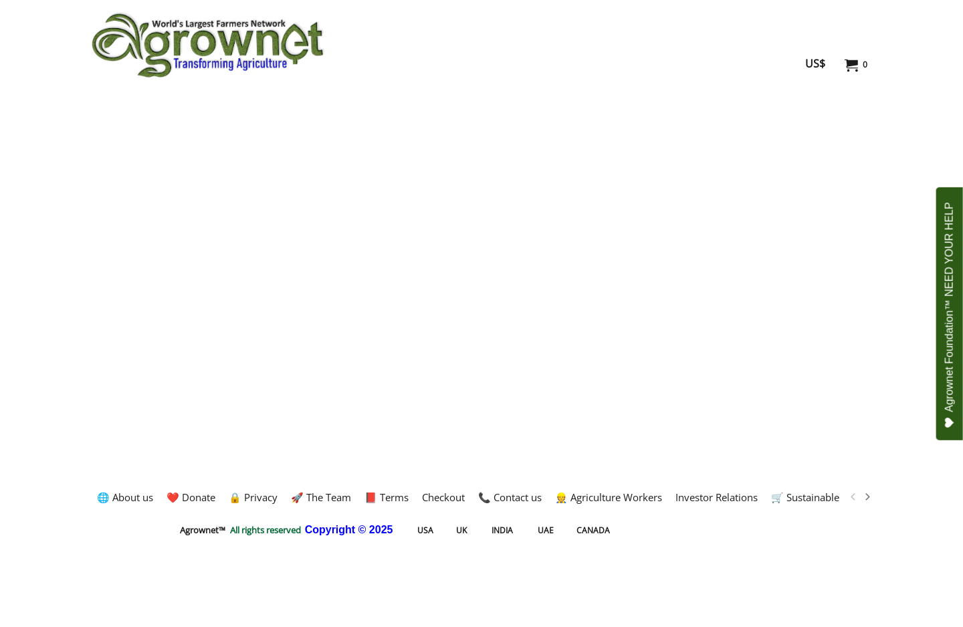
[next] (867, 497)
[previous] (853, 497)
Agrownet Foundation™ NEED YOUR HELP (950, 315)
